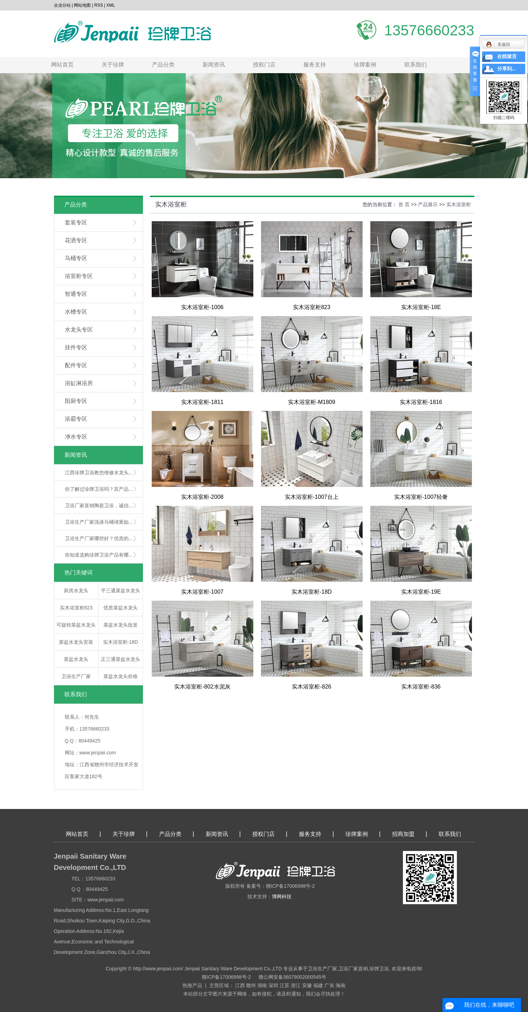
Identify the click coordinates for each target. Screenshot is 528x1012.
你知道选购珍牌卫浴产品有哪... (99, 555)
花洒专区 (76, 240)
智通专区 (76, 294)
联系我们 (415, 65)
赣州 (251, 985)
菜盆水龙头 (76, 659)
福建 (318, 985)
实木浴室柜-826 (311, 687)
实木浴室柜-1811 (202, 402)
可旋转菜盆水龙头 (76, 625)
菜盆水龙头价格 (120, 676)
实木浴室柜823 (76, 607)
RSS (98, 5)
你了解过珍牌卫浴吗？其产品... (99, 489)
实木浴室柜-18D (120, 642)
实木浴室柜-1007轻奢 (421, 497)
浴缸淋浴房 (79, 383)
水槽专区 (76, 312)
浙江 (296, 985)
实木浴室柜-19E (421, 592)
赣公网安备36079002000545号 (292, 977)
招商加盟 (403, 834)
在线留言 (507, 56)
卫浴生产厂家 (76, 676)
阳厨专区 (76, 401)
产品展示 (428, 204)
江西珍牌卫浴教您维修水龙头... (99, 472)
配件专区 (76, 365)
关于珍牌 (113, 65)
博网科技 (282, 896)
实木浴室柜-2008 (202, 497)
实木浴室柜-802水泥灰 (202, 687)
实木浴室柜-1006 (202, 307)
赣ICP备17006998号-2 (226, 977)
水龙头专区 (79, 330)
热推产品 (192, 985)
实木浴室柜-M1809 (311, 402)
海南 (340, 985)
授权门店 (264, 65)
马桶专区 (76, 258)
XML (111, 5)
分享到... (506, 68)
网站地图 (82, 5)
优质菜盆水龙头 (120, 607)
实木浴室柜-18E (421, 307)
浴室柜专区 (79, 276)
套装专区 (76, 222)
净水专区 (76, 437)
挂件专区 (76, 347)
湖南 (262, 985)
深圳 (273, 985)
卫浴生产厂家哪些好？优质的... (99, 538)
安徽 (307, 985)
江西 (240, 985)
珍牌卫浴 (379, 968)
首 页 (404, 204)
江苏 (284, 985)
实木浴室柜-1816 (421, 402)
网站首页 (62, 65)
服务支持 (314, 65)
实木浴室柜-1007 (202, 592)
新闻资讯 (214, 65)
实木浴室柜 (458, 204)
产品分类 (163, 65)
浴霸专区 (76, 419)
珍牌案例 (365, 65)
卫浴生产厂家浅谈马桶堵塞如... (99, 522)
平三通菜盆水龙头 (120, 590)
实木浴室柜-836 (420, 687)
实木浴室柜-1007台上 (311, 497)
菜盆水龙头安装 (76, 642)
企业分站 (62, 5)
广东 (329, 985)
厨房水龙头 (76, 590)
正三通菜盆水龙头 (120, 659)
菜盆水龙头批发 (120, 625)
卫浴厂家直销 (353, 968)
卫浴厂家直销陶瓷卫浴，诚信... (99, 505)
